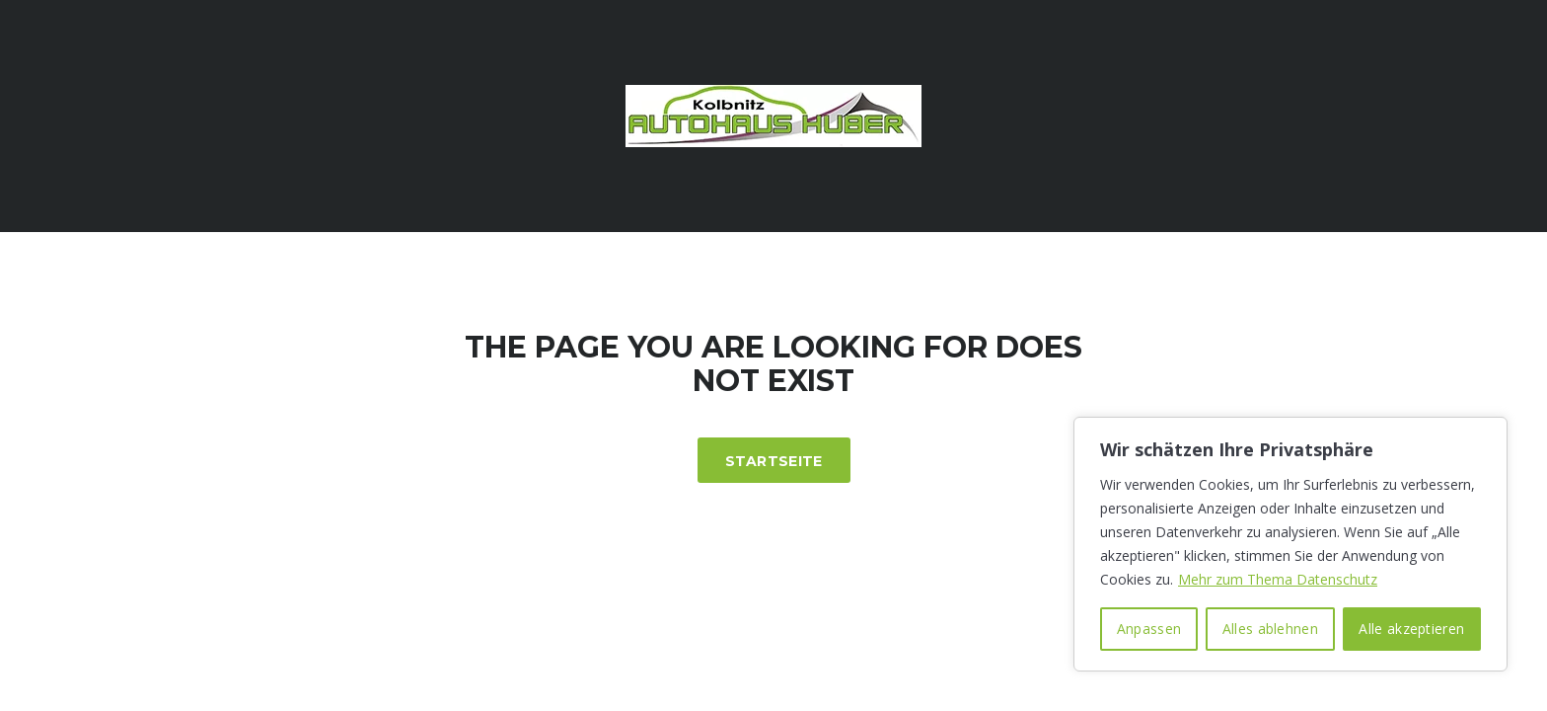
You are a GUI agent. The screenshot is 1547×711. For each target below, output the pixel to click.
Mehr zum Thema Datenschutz (1277, 579)
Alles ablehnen (1270, 628)
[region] (1290, 544)
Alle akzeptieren (1411, 628)
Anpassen (1149, 628)
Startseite (774, 461)
